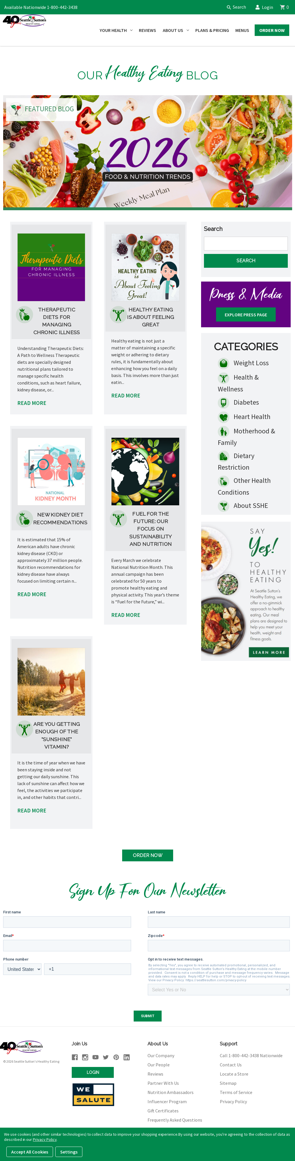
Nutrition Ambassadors (171, 1091)
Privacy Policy (233, 1100)
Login (266, 7)
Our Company (161, 1054)
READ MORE (31, 401)
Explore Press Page (246, 313)
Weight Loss (243, 362)
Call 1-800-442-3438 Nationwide (251, 1054)
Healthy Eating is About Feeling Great (150, 315)
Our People (159, 1063)
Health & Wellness (238, 381)
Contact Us (231, 1063)
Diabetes (238, 401)
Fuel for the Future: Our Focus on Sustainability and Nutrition (150, 527)
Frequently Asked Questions (175, 1118)
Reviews (147, 30)
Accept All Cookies (29, 1152)
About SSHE (243, 504)
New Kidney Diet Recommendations (60, 517)
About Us (176, 30)
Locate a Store (234, 1072)
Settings (68, 1152)
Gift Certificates (163, 1109)
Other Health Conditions (244, 484)
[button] (246, 589)
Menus (242, 30)
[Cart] (287, 7)
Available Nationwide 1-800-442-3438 (40, 7)
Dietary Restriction (236, 459)
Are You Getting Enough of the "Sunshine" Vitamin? (56, 733)
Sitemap (228, 1082)
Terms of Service (236, 1091)
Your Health (116, 30)
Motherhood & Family (246, 434)
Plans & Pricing (212, 30)
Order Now (272, 30)
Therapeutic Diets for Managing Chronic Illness (56, 319)
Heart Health (244, 416)
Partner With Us (163, 1082)
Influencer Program (167, 1100)
